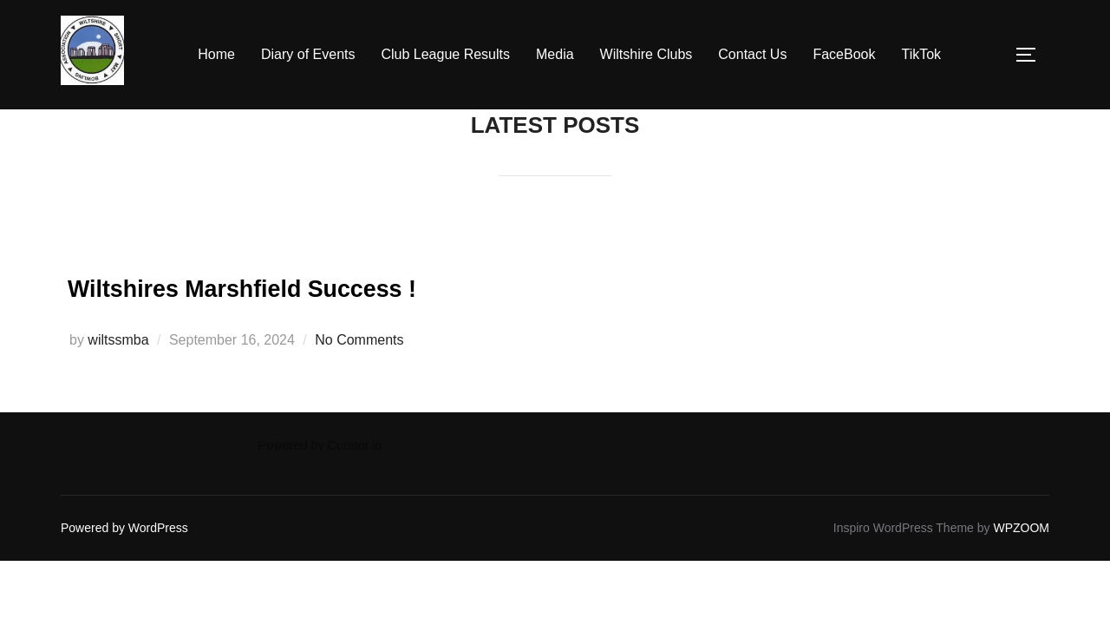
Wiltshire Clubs (646, 54)
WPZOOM (1021, 528)
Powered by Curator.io (320, 445)
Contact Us (752, 54)
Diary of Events (308, 54)
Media (555, 54)
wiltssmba (118, 339)
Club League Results (445, 54)
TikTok (921, 54)
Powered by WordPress (124, 528)
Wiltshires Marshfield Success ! (341, 284)
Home (216, 54)
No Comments (359, 339)
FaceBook (844, 54)
